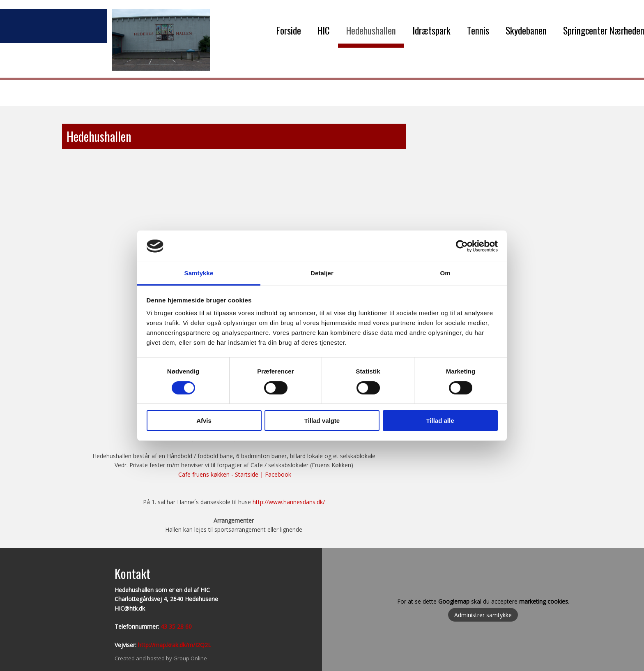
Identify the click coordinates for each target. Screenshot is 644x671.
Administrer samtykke (483, 615)
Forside (288, 30)
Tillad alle (440, 420)
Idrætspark (431, 30)
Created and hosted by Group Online (161, 658)
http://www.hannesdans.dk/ (289, 502)
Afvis (204, 420)
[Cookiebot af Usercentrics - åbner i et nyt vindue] (462, 246)
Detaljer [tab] (322, 273)
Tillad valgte (322, 420)
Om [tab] (445, 273)
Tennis (478, 30)
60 (188, 626)
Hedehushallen (371, 30)
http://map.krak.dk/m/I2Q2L (174, 645)
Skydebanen (526, 30)
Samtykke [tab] (199, 273)
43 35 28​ (172, 626)
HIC (323, 30)
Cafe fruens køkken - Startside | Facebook (234, 474)
